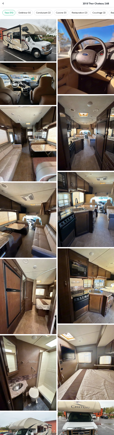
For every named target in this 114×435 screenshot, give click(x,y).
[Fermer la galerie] (3, 3)
